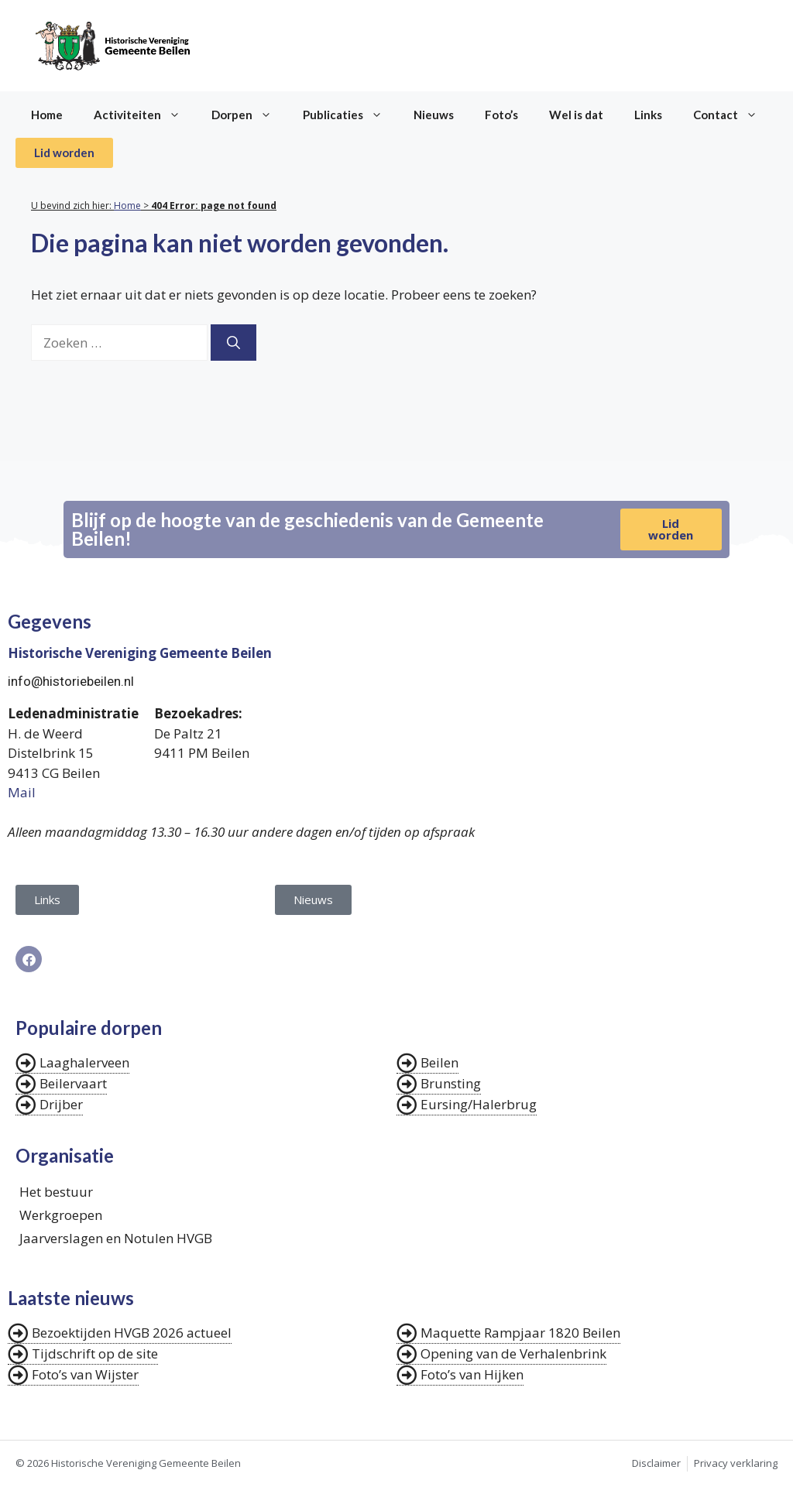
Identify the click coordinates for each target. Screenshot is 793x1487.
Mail (22, 792)
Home (47, 115)
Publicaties (350, 114)
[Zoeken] (233, 342)
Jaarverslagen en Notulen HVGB (115, 1238)
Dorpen (249, 114)
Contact (733, 114)
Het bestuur (56, 1192)
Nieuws (434, 115)
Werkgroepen (60, 1215)
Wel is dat (576, 115)
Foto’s (501, 115)
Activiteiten (145, 114)
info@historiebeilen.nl (71, 681)
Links (648, 115)
